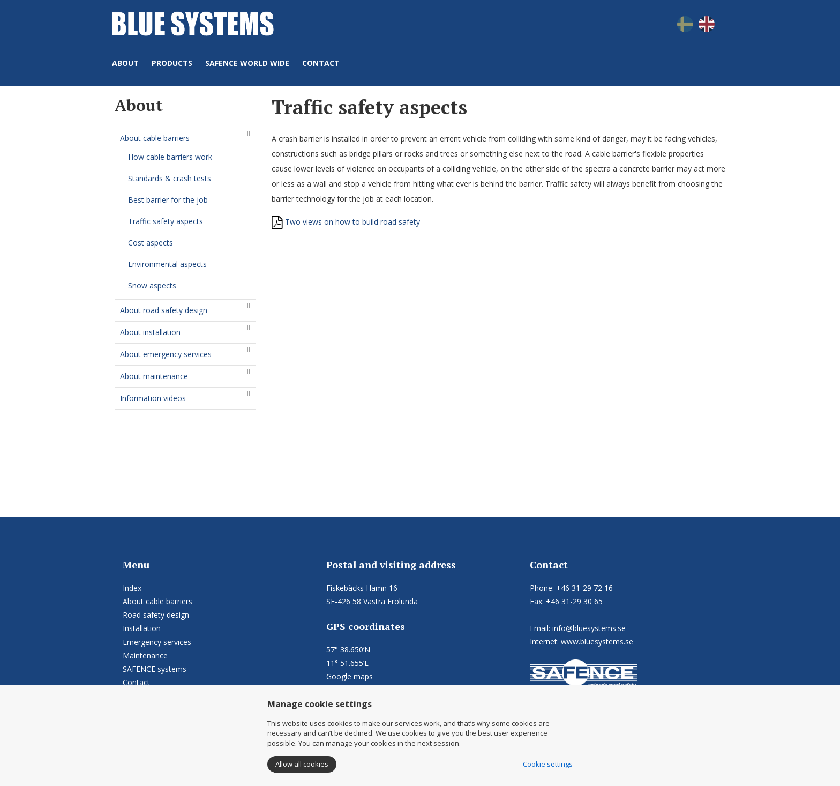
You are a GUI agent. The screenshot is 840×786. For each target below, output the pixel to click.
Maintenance (145, 655)
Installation (142, 628)
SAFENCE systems (154, 669)
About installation (150, 332)
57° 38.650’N (348, 649)
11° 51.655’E (347, 663)
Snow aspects (152, 285)
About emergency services (166, 354)
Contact (321, 63)
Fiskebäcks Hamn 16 (362, 588)
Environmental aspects (167, 264)
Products (172, 63)
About (125, 63)
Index (132, 588)
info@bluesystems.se (589, 628)
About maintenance (154, 376)
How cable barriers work (170, 157)
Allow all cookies (301, 764)
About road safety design (163, 310)
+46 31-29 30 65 (574, 601)
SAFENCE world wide (247, 63)
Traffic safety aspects (165, 221)
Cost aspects (150, 243)
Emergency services (157, 642)
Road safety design (156, 615)
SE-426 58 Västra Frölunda (372, 601)
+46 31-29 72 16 (584, 588)
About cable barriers (155, 138)
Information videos (153, 398)
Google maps (349, 676)
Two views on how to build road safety (346, 222)
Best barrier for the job (168, 200)
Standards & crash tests (169, 178)
